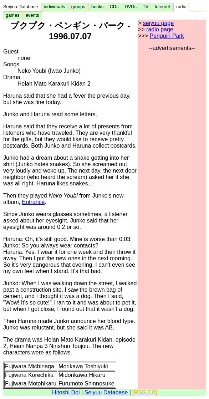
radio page (159, 29)
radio (181, 6)
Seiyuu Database (22, 6)
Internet (162, 6)
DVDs (130, 6)
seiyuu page (158, 23)
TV (145, 6)
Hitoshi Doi (66, 392)
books (97, 6)
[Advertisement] (171, 158)
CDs (114, 6)
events (32, 15)
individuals (54, 6)
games (12, 15)
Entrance (33, 202)
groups (78, 6)
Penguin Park (166, 36)
